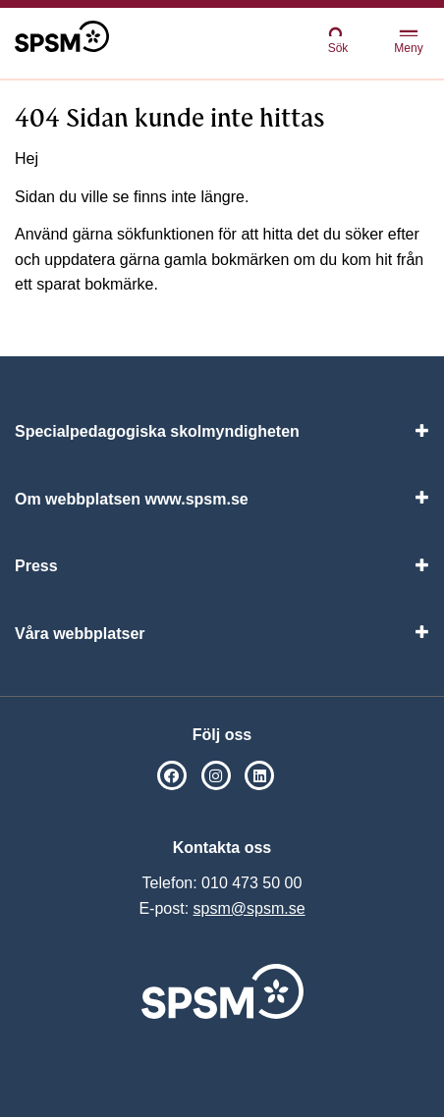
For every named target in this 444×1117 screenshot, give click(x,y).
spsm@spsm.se (249, 908)
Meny (408, 42)
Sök (338, 40)
